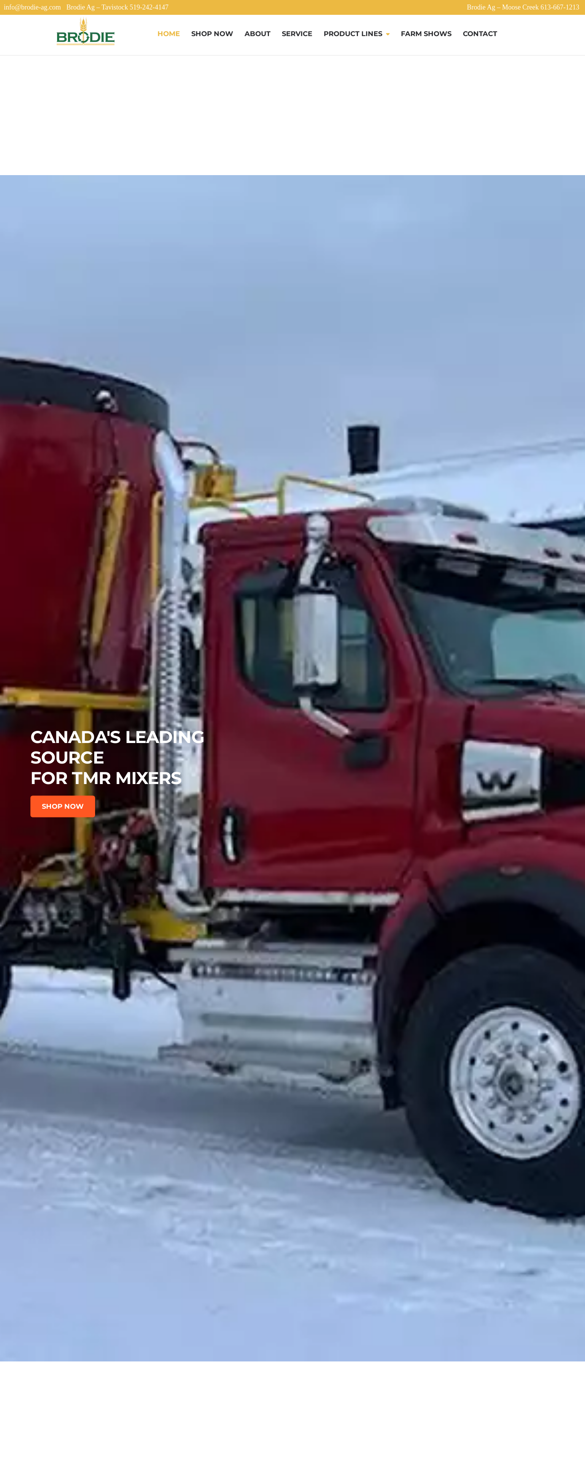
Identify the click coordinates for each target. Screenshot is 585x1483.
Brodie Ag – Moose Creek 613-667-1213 (523, 7)
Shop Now (212, 34)
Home (168, 34)
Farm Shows (426, 34)
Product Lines (353, 34)
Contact (480, 34)
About (257, 34)
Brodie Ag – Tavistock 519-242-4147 (118, 7)
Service (297, 34)
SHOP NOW (63, 806)
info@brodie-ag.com (32, 7)
